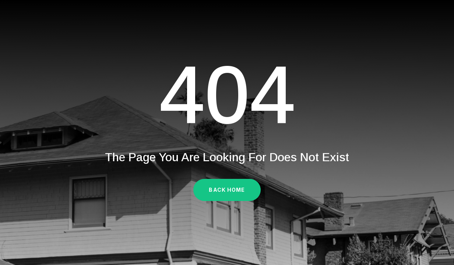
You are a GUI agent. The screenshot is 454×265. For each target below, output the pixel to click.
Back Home (227, 190)
